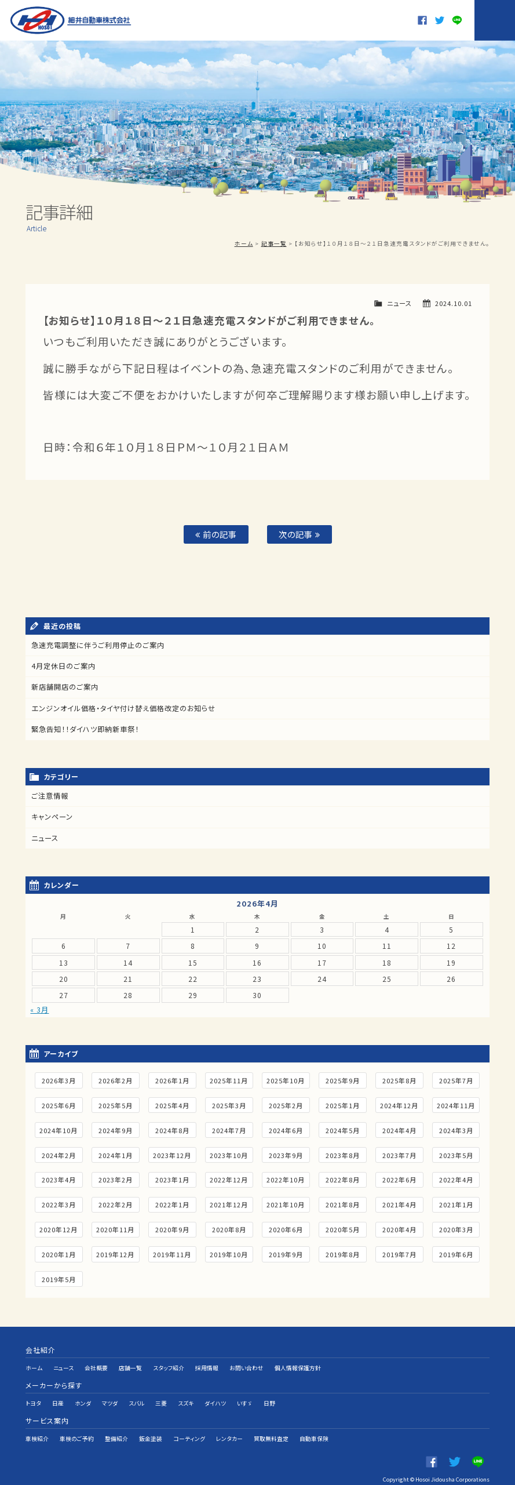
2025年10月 (285, 1078)
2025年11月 (229, 1078)
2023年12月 (172, 1153)
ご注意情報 (49, 795)
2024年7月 (229, 1128)
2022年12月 (229, 1177)
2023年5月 (456, 1153)
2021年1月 (456, 1202)
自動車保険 (313, 1424)
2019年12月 (115, 1252)
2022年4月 (456, 1177)
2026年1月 (172, 1078)
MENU (494, 20)
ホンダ (83, 1394)
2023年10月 (229, 1153)
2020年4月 (399, 1227)
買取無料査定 (271, 1424)
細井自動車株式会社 (71, 20)
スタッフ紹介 (169, 1364)
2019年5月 (59, 1277)
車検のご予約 (77, 1424)
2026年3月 (59, 1078)
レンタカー (229, 1424)
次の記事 (299, 534)
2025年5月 (115, 1103)
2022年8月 (343, 1177)
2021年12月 (229, 1202)
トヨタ (33, 1394)
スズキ (185, 1394)
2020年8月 (229, 1227)
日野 (269, 1394)
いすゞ (245, 1394)
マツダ (110, 1394)
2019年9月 (286, 1252)
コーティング (189, 1424)
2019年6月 (456, 1252)
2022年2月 (115, 1202)
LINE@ (457, 20)
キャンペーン (52, 816)
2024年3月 (456, 1128)
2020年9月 (172, 1227)
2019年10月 (229, 1252)
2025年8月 (399, 1078)
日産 (58, 1394)
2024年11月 (456, 1103)
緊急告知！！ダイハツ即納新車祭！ (85, 729)
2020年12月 (58, 1227)
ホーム (244, 243)
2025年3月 (229, 1103)
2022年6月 (399, 1177)
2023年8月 (343, 1153)
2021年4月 (399, 1202)
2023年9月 (286, 1153)
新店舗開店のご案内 (64, 687)
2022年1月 (172, 1202)
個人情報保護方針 (298, 1364)
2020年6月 (286, 1227)
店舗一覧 (131, 1364)
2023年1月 (172, 1177)
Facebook (422, 20)
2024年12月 (399, 1103)
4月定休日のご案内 (63, 666)
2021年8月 (343, 1202)
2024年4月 (399, 1128)
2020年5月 (343, 1227)
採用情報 (207, 1364)
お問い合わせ (247, 1364)
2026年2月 (115, 1078)
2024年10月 (58, 1128)
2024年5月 (343, 1128)
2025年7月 (456, 1078)
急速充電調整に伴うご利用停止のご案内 (98, 645)
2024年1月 (115, 1153)
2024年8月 (172, 1128)
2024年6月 (286, 1128)
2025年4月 (172, 1103)
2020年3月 (456, 1227)
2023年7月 (399, 1153)
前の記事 (216, 534)
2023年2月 (115, 1177)
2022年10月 (285, 1177)
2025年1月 (343, 1103)
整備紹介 (116, 1424)
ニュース (399, 303)
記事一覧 (274, 243)
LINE (478, 1444)
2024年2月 (59, 1153)
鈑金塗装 (150, 1424)
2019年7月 (399, 1252)
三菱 (161, 1394)
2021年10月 (285, 1202)
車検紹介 (37, 1424)
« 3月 (39, 1007)
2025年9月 (343, 1078)
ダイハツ (215, 1394)
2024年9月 (115, 1128)
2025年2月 (286, 1103)
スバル (136, 1394)
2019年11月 (172, 1252)
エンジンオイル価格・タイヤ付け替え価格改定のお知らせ (123, 708)
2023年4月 (59, 1177)
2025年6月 (59, 1103)
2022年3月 (59, 1202)
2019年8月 (343, 1252)
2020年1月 (59, 1252)
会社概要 (96, 1364)
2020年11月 (115, 1227)
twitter (439, 20)
